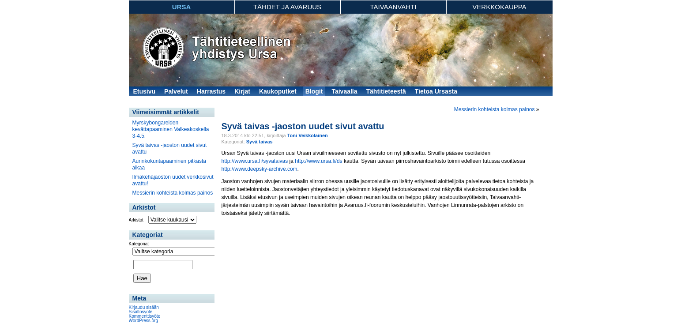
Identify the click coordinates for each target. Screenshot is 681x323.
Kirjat (242, 91)
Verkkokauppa (499, 7)
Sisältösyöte (141, 311)
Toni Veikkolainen (307, 135)
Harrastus (211, 91)
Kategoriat (139, 243)
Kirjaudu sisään (144, 307)
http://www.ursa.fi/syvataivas (255, 161)
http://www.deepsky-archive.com (259, 169)
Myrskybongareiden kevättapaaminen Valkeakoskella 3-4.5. (170, 129)
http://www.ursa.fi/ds (318, 161)
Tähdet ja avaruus (287, 7)
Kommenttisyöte (145, 316)
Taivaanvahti (393, 7)
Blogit (314, 91)
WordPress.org (143, 320)
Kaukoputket (278, 91)
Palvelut (176, 91)
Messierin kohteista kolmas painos (172, 193)
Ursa (181, 7)
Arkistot (136, 220)
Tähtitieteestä (386, 91)
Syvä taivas (259, 141)
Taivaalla (344, 91)
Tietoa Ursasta (436, 91)
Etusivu (144, 91)
